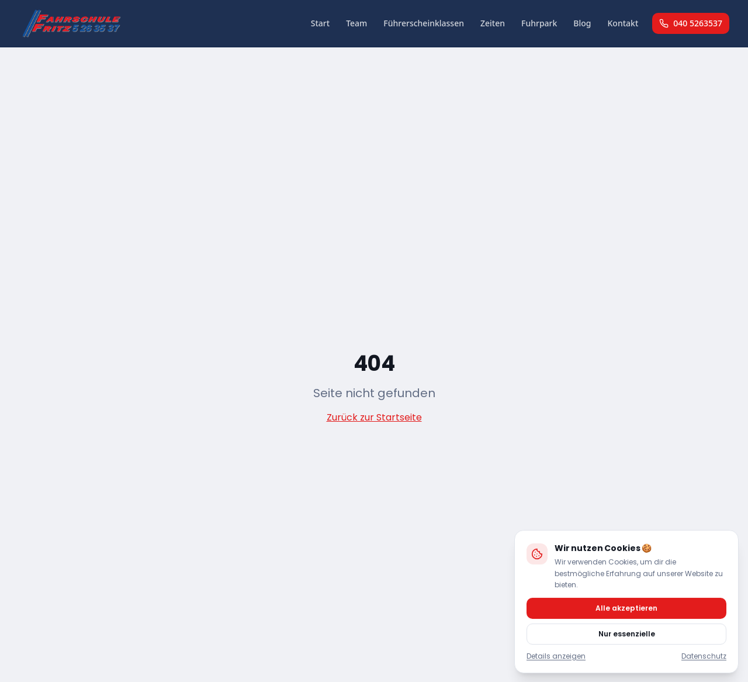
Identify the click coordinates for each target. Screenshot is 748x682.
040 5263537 (690, 23)
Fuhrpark (539, 23)
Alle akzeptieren (626, 607)
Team (356, 23)
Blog (582, 23)
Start (320, 23)
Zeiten (492, 23)
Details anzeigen (556, 655)
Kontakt (623, 23)
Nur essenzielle (626, 633)
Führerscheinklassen (423, 23)
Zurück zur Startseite (374, 417)
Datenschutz (703, 655)
